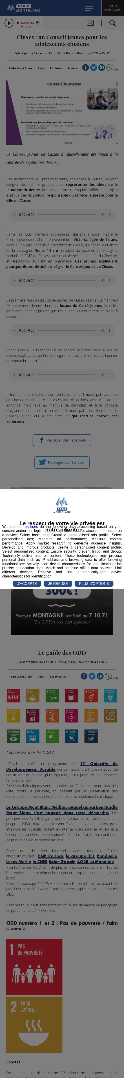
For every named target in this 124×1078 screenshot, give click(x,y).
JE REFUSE (58, 584)
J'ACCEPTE (27, 584)
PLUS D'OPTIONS (94, 584)
